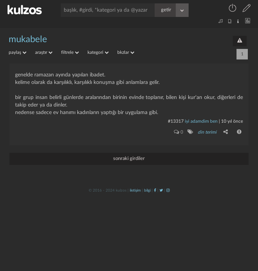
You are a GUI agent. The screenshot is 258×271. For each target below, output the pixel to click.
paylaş (17, 52)
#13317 (176, 121)
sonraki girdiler (129, 158)
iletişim (135, 190)
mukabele (28, 39)
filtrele (70, 52)
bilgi (147, 190)
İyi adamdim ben (201, 121)
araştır (43, 52)
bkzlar (125, 52)
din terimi (207, 132)
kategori (98, 52)
